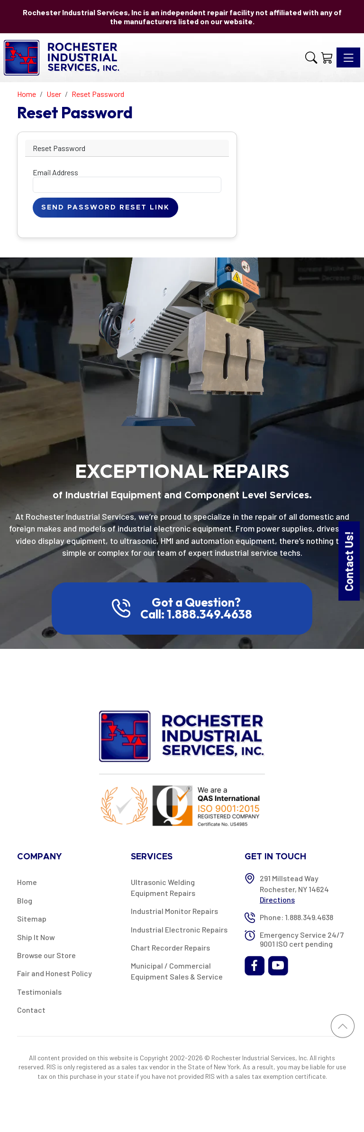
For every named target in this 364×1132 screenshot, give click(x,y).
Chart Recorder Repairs (170, 947)
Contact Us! (348, 561)
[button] (311, 57)
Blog (24, 900)
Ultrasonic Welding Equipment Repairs (163, 887)
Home (27, 881)
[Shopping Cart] (327, 57)
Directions (277, 899)
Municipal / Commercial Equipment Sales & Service (177, 970)
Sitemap (31, 918)
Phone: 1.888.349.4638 (296, 917)
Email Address (55, 172)
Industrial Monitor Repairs (174, 910)
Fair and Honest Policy (54, 973)
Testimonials (39, 991)
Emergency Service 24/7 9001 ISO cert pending (302, 939)
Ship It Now (36, 937)
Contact (31, 1009)
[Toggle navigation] (348, 57)
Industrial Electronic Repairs (179, 929)
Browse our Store (46, 955)
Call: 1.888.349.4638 (196, 614)
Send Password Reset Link (105, 207)
